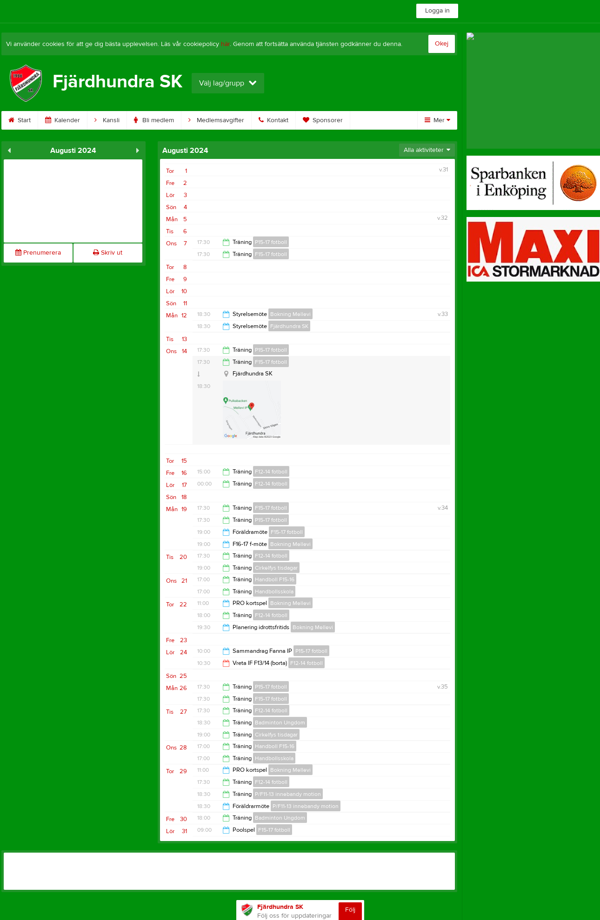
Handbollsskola (274, 591)
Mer (437, 120)
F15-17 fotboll (271, 254)
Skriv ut (107, 253)
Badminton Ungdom (280, 722)
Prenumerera (38, 253)
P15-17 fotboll (271, 242)
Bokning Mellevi (290, 314)
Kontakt (273, 120)
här (225, 44)
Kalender (62, 120)
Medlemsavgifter (216, 120)
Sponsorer (323, 120)
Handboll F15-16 (274, 579)
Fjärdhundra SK (289, 326)
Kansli (107, 120)
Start (19, 120)
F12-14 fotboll (271, 471)
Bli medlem (154, 120)
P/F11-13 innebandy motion (288, 794)
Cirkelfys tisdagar (276, 568)
